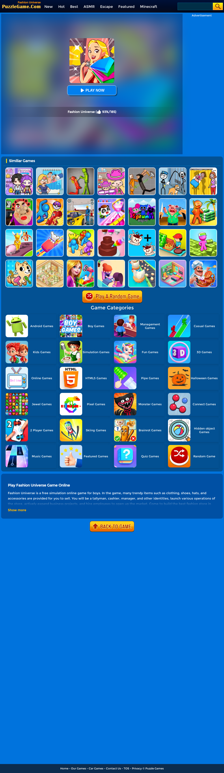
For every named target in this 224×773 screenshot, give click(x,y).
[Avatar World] (111, 169)
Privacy (137, 768)
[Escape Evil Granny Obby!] (19, 200)
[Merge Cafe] (142, 230)
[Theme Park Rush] (50, 230)
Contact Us (113, 768)
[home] (21, 6)
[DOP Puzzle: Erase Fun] (50, 169)
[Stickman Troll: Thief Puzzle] (172, 169)
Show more (17, 510)
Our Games (78, 768)
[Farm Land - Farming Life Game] (80, 230)
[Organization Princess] (172, 261)
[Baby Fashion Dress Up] (111, 200)
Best (74, 6)
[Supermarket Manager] (80, 261)
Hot (61, 6)
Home (64, 768)
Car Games (96, 768)
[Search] (195, 6)
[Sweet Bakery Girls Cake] (111, 230)
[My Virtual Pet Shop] (19, 261)
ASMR (89, 6)
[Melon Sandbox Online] (80, 169)
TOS (126, 768)
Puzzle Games (154, 768)
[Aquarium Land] (203, 200)
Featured (126, 6)
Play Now (91, 90)
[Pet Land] (19, 230)
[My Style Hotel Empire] (50, 261)
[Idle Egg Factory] (142, 261)
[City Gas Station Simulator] (80, 200)
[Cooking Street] (203, 261)
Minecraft (148, 6)
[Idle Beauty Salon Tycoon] (111, 261)
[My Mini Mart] (203, 230)
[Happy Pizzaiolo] (172, 230)
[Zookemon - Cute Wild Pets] (50, 200)
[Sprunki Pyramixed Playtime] (142, 200)
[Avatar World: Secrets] (19, 169)
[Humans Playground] (142, 169)
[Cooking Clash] (172, 200)
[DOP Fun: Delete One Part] (203, 169)
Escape (106, 6)
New (48, 6)
